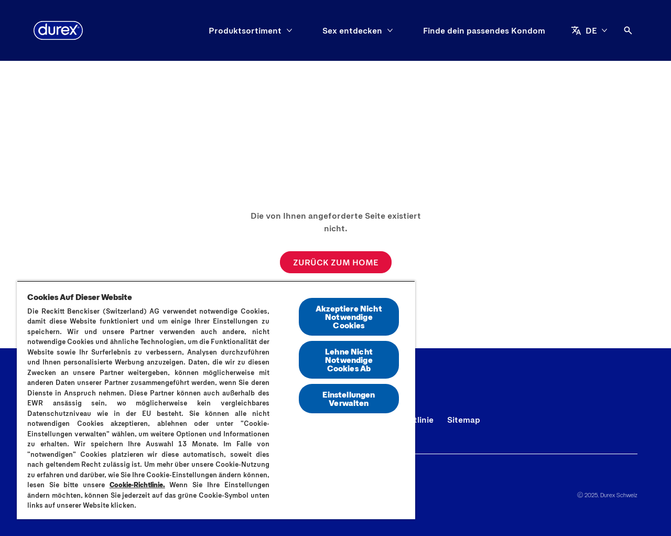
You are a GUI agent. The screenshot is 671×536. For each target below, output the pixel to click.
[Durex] (58, 30)
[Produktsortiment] (245, 30)
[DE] (589, 30)
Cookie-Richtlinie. (137, 484)
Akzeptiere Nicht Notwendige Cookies (349, 316)
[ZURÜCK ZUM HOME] (336, 262)
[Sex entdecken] (352, 30)
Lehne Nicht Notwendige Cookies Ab (349, 359)
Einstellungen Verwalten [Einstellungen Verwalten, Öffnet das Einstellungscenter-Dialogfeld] (348, 398)
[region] (216, 400)
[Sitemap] (464, 419)
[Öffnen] (628, 30)
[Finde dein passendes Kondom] (484, 30)
